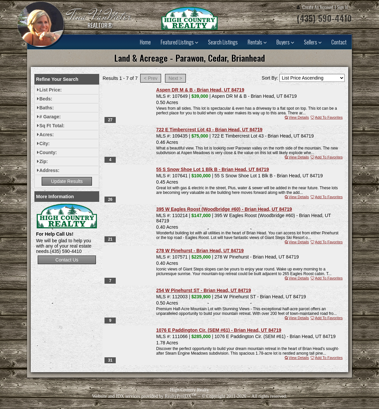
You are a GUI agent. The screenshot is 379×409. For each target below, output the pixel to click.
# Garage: (50, 116)
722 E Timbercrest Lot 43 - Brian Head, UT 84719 (209, 129)
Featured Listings (179, 42)
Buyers (285, 42)
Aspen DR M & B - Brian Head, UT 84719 (200, 89)
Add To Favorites (326, 117)
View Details (296, 117)
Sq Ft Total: (51, 125)
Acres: (46, 134)
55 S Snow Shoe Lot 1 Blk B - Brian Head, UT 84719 (212, 169)
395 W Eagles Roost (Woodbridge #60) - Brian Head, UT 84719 (224, 209)
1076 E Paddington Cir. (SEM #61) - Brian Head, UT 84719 (218, 330)
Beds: (45, 98)
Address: (49, 170)
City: (44, 143)
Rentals (257, 42)
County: (48, 152)
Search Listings (223, 42)
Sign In (342, 6)
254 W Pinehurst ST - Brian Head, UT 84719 (203, 290)
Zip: (43, 161)
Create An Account (317, 6)
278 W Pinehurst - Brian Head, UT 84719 (200, 250)
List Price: (50, 89)
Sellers (312, 42)
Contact (339, 42)
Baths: (46, 107)
